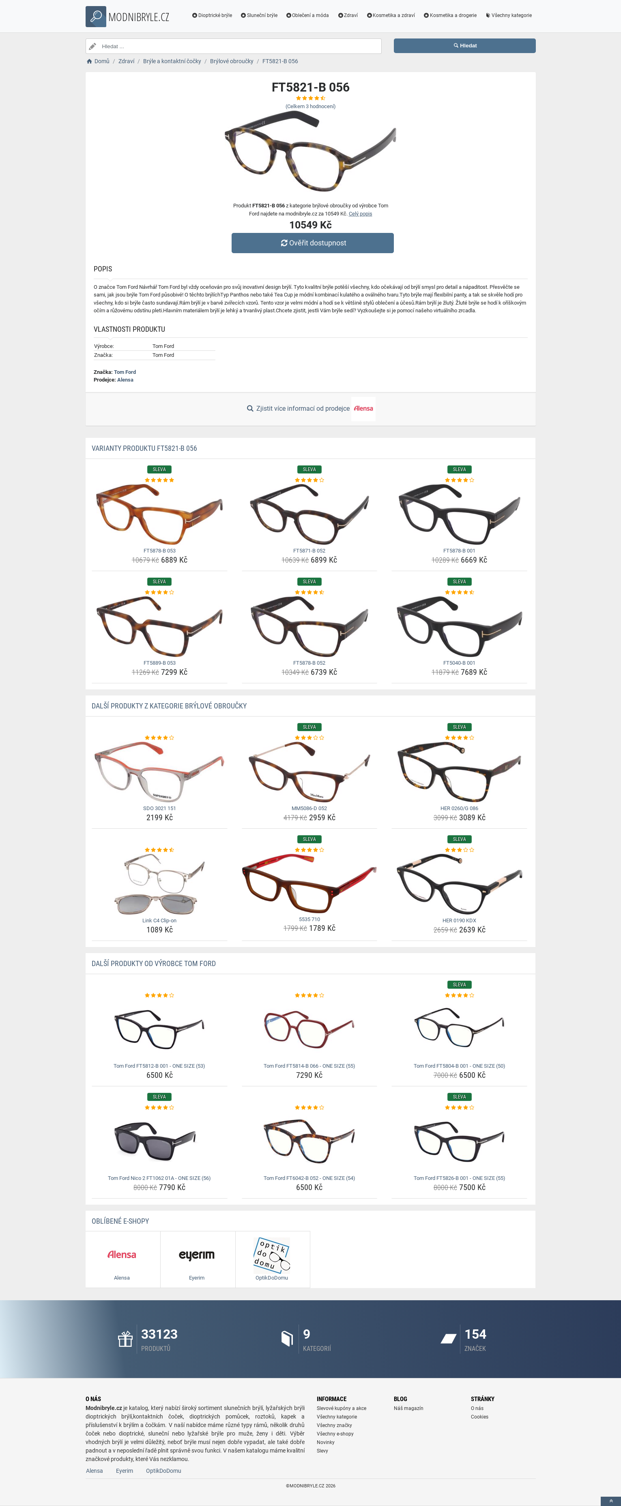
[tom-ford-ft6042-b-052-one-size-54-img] (309, 1141)
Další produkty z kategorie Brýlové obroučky (169, 706)
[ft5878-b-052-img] (309, 626)
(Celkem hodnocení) (311, 106)
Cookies (479, 1417)
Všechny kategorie (508, 15)
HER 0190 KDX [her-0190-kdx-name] (459, 920)
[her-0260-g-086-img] (459, 772)
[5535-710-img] (309, 883)
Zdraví (347, 15)
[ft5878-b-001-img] (459, 514)
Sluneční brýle (258, 15)
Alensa (125, 380)
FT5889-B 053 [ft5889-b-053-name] (160, 663)
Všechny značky (334, 1425)
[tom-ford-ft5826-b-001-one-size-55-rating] (459, 1108)
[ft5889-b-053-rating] (159, 593)
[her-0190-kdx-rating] (459, 850)
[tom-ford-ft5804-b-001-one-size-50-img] (459, 1029)
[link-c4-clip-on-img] (159, 884)
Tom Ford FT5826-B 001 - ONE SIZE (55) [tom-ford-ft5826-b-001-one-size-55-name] (459, 1178)
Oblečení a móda (307, 15)
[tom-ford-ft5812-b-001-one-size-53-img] (159, 1029)
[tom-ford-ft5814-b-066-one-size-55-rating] (309, 996)
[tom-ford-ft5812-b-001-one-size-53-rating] (159, 996)
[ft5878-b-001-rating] (459, 480)
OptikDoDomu (163, 1471)
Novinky (326, 1442)
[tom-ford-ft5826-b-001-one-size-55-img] (459, 1141)
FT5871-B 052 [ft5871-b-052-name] (309, 551)
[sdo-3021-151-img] (159, 772)
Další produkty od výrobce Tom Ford (154, 963)
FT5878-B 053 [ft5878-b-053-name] (160, 551)
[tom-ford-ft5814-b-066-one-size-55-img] (309, 1029)
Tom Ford (125, 372)
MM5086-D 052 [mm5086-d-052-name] (309, 808)
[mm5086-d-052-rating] (309, 738)
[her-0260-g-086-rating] (459, 738)
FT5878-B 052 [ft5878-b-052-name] (309, 663)
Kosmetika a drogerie (450, 15)
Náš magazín (408, 1408)
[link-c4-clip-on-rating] (159, 850)
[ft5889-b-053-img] (159, 626)
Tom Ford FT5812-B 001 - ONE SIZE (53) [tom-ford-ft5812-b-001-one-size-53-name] (159, 1066)
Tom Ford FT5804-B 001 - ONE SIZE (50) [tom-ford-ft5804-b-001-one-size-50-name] (459, 1066)
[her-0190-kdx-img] (459, 884)
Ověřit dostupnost (312, 242)
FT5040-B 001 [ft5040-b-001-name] (459, 663)
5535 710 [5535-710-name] (309, 919)
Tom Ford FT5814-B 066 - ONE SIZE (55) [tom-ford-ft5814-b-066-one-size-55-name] (309, 1066)
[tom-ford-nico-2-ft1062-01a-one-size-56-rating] (159, 1108)
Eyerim (124, 1471)
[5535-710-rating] (309, 850)
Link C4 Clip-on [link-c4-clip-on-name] (159, 920)
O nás (477, 1408)
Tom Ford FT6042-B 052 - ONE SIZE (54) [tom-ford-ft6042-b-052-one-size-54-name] (309, 1178)
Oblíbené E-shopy (120, 1221)
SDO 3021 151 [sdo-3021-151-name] (159, 808)
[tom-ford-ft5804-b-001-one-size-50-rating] (459, 996)
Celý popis (360, 214)
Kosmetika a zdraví (390, 15)
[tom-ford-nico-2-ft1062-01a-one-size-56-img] (159, 1141)
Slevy (322, 1451)
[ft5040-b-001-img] (459, 626)
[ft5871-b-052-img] (309, 514)
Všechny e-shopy (335, 1434)
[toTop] (611, 1501)
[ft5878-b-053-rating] (159, 480)
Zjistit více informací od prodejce (310, 409)
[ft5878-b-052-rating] (309, 593)
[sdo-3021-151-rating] (159, 738)
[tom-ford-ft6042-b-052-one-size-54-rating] (309, 1108)
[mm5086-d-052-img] (309, 772)
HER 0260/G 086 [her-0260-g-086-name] (459, 808)
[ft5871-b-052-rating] (309, 480)
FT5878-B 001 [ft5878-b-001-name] (459, 551)
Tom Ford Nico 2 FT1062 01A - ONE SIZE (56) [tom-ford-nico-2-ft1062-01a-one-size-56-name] (159, 1178)
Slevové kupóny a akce (341, 1408)
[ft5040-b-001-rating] (459, 593)
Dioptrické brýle (211, 15)
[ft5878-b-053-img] (159, 514)
